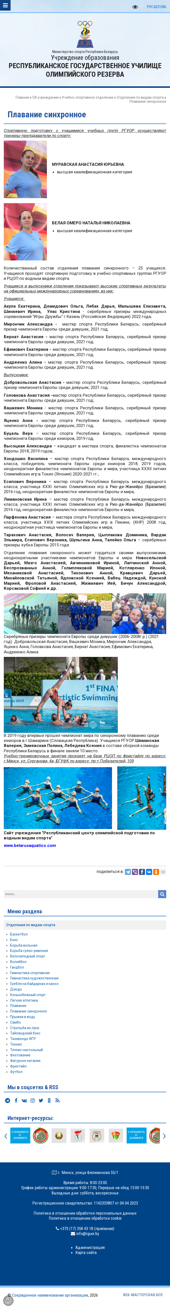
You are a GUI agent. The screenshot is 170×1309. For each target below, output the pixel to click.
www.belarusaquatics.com (30, 845)
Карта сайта (86, 1252)
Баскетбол (19, 934)
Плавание (18, 1006)
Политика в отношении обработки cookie (85, 1218)
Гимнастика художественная (34, 978)
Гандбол (17, 967)
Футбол (16, 1072)
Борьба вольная (23, 945)
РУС (150, 7)
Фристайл (18, 1066)
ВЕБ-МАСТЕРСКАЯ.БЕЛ (142, 1295)
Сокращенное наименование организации (50, 1295)
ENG (163, 7)
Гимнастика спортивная (30, 973)
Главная (22, 97)
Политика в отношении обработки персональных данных (85, 1213)
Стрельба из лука (24, 1028)
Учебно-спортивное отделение (88, 97)
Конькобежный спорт (28, 995)
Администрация (90, 1247)
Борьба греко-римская (29, 951)
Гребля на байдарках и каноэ (34, 984)
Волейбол (18, 962)
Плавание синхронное (28, 1011)
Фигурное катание (25, 1061)
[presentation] (6, 1135)
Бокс (14, 940)
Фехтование (20, 1055)
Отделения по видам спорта (140, 97)
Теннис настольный (26, 1050)
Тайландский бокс (25, 1033)
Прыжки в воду (22, 1017)
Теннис (16, 1044)
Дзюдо (16, 989)
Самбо (15, 1022)
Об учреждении (45, 97)
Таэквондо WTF (23, 1039)
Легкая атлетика (24, 1000)
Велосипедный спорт (27, 956)
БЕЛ (157, 7)
